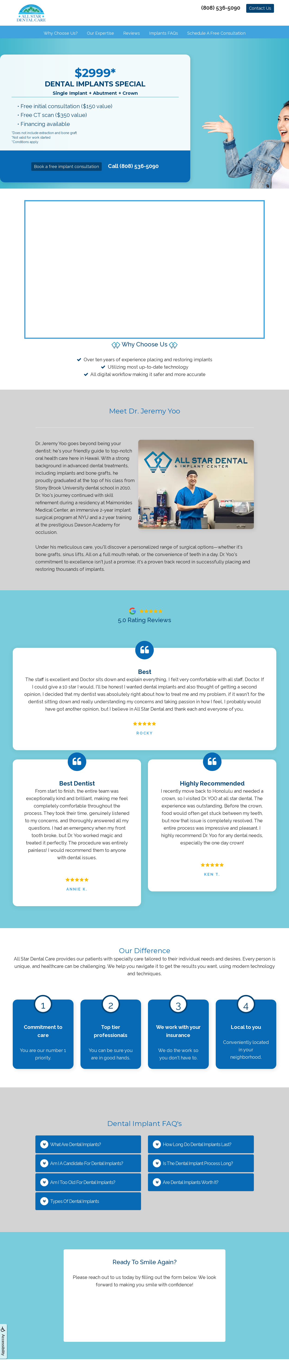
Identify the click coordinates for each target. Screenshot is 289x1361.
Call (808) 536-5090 (133, 168)
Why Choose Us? (61, 35)
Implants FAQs (163, 35)
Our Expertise (100, 35)
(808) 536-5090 (220, 7)
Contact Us (260, 8)
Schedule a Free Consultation (216, 35)
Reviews (131, 35)
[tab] (88, 1146)
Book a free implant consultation (66, 168)
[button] (88, 1146)
